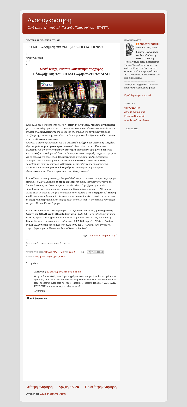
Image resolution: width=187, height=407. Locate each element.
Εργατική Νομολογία (134, 116)
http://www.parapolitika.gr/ (102, 235)
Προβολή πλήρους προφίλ (137, 95)
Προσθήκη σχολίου (37, 298)
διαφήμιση (40, 256)
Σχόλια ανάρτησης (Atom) (52, 394)
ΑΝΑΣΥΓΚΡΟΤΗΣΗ (150, 44)
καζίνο (50, 256)
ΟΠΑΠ (62, 256)
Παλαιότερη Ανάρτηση (101, 387)
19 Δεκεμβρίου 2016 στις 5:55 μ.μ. (64, 271)
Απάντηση (39, 290)
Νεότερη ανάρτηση (39, 387)
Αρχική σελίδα (69, 387)
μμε (56, 256)
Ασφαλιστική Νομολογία (136, 120)
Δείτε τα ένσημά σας (134, 112)
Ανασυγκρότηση (50, 20)
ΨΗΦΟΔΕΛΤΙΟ (132, 108)
